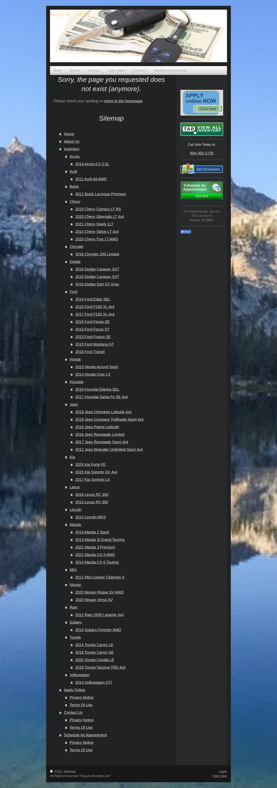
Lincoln (76, 509)
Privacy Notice (82, 697)
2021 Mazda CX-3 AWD (95, 555)
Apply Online (74, 690)
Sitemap (70, 771)
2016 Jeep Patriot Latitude (97, 427)
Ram (74, 607)
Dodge (75, 262)
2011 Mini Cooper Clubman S (99, 577)
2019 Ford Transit (90, 352)
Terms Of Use (81, 705)
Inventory (71, 149)
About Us (71, 141)
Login (223, 771)
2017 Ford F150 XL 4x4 (94, 314)
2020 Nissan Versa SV (94, 600)
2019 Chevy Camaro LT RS (98, 209)
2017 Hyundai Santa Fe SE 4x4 (101, 397)
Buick (74, 186)
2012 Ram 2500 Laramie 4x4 (99, 615)
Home (69, 134)
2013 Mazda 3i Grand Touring (100, 540)
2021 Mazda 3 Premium (95, 547)
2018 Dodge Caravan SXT (97, 269)
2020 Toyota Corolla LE (94, 660)
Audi (73, 171)
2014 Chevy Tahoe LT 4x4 (97, 231)
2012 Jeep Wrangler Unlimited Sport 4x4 (109, 449)
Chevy (75, 201)
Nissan (75, 585)
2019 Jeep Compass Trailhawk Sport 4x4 (109, 419)
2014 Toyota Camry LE (94, 645)
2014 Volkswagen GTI (93, 682)
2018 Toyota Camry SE (94, 652)
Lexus (75, 487)
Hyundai (76, 382)
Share (185, 231)
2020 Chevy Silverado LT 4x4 (99, 216)
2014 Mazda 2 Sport (92, 532)
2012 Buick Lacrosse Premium (100, 194)
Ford (73, 292)
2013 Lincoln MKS (90, 517)
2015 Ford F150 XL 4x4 (94, 307)
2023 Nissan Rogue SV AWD (99, 592)
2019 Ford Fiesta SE (92, 322)
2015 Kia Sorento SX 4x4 (96, 472)
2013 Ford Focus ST (92, 329)
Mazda (75, 525)
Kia (72, 457)
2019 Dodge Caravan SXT (97, 277)
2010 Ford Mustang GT (94, 344)
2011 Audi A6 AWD (91, 179)
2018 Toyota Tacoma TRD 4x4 (100, 667)
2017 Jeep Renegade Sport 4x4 (101, 442)
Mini (73, 570)
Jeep (74, 404)
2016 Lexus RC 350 (91, 494)
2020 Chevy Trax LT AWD (96, 239)
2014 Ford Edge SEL (92, 299)
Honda (75, 359)
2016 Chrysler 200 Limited (97, 254)
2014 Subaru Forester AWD (98, 630)
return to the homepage (123, 101)
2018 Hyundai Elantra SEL (97, 389)
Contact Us (73, 712)
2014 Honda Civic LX (92, 374)
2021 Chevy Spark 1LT (94, 224)
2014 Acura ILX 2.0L (92, 164)
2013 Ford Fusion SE (93, 337)
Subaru (76, 622)
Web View (220, 776)
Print (56, 771)
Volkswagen (80, 675)
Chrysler (77, 246)
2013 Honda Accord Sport (96, 367)
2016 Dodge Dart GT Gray (97, 284)
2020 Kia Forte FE (90, 464)
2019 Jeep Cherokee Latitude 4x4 (103, 412)
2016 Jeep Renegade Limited (99, 434)
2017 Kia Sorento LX (92, 479)
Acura (74, 156)
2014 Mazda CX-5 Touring (97, 562)
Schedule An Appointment (85, 735)
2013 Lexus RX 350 (91, 502)
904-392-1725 (201, 153)
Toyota (75, 637)
